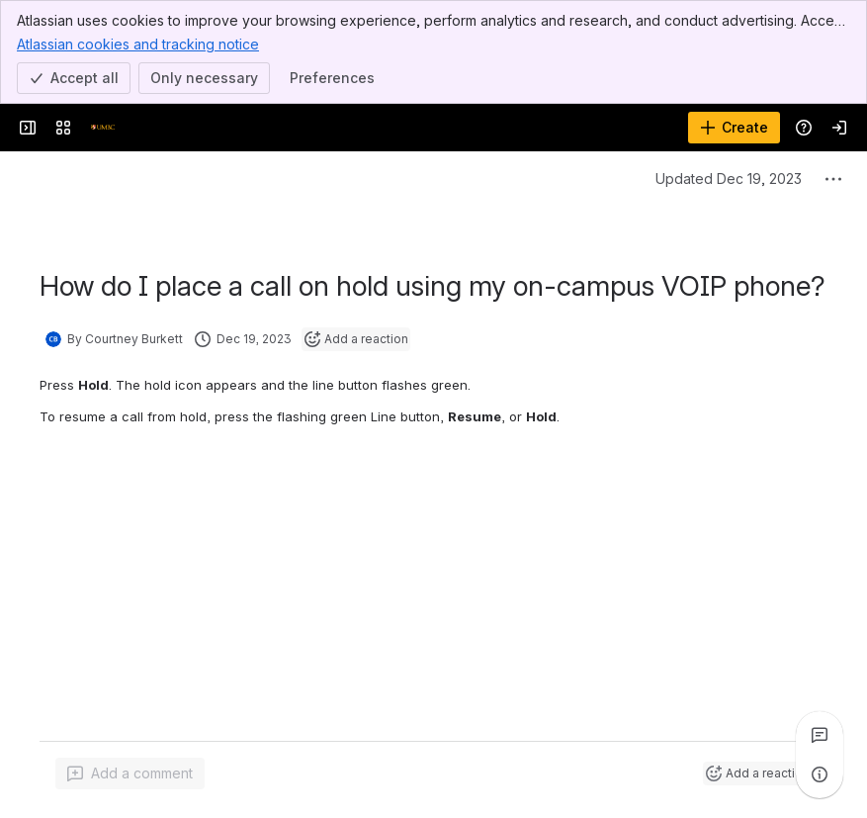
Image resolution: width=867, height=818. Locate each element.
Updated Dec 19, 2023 (728, 178)
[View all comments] (819, 735)
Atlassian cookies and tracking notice (138, 43)
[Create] (734, 127)
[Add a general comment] (130, 773)
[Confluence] (103, 127)
